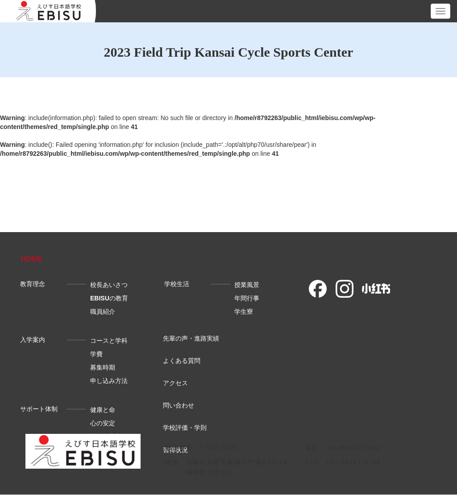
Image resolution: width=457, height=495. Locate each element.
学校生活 (176, 283)
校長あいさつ (109, 284)
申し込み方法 (109, 380)
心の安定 (102, 423)
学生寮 (243, 311)
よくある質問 (181, 360)
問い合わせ (178, 405)
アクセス (175, 383)
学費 (96, 354)
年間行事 (246, 298)
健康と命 (102, 409)
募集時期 (102, 367)
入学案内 (32, 339)
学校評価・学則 (185, 427)
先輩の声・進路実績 (191, 338)
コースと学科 (109, 340)
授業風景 (246, 284)
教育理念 (32, 283)
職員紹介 (102, 311)
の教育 (109, 298)
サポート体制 (39, 408)
